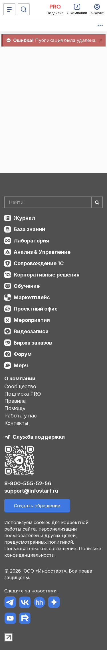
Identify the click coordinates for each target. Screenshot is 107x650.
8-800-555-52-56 (27, 483)
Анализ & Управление (42, 252)
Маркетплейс (32, 297)
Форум (23, 354)
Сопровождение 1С (39, 263)
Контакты (16, 423)
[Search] (53, 202)
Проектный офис (36, 309)
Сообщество (20, 386)
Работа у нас (20, 416)
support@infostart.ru (31, 491)
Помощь (14, 408)
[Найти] (97, 202)
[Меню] (9, 9)
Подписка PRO (22, 394)
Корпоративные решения (47, 275)
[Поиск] (24, 9)
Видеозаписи (31, 331)
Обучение (27, 286)
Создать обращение (37, 505)
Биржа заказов (33, 343)
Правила (15, 401)
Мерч (21, 365)
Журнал (24, 218)
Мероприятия (32, 320)
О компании (19, 378)
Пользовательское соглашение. (40, 548)
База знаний (29, 229)
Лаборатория (31, 241)
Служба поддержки (39, 437)
